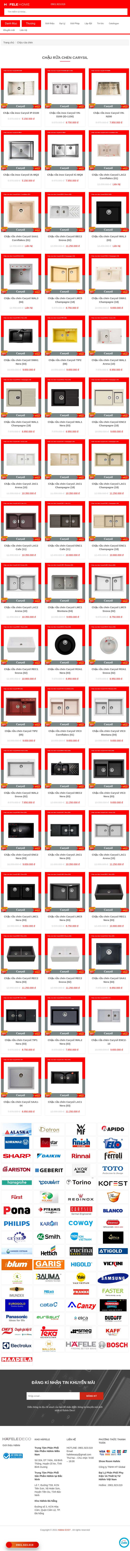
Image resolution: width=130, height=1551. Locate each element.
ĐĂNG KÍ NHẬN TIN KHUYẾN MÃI (63, 1382)
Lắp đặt (88, 23)
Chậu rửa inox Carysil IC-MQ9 (65, 174)
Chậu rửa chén (25, 42)
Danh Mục (10, 23)
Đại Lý (62, 23)
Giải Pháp (75, 23)
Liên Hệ (23, 30)
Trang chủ (8, 42)
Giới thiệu (49, 23)
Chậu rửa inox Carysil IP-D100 (21, 112)
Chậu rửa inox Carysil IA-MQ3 (21, 174)
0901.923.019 (57, 4)
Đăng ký (91, 1396)
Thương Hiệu (29, 24)
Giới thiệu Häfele (11, 1445)
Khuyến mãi (9, 30)
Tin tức (100, 23)
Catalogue (114, 23)
